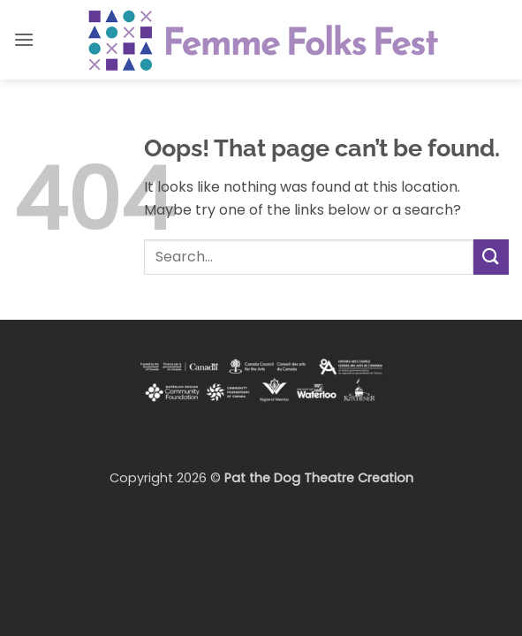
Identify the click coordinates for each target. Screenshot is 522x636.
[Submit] (491, 256)
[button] (23, 39)
